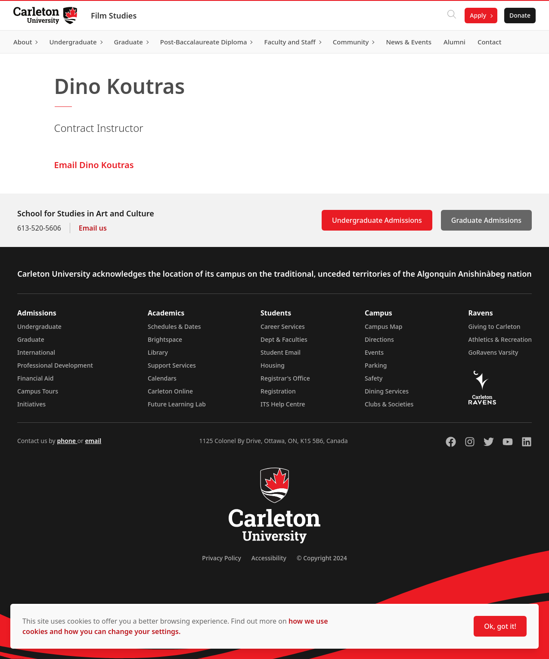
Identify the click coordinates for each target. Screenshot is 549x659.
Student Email (281, 352)
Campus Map (384, 326)
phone (67, 441)
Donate (519, 15)
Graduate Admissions (486, 220)
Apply (477, 15)
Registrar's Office (285, 378)
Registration (278, 391)
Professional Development (55, 365)
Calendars (162, 378)
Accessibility (268, 558)
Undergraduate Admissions (377, 220)
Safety (374, 378)
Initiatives (31, 404)
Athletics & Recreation (500, 339)
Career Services (283, 326)
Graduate (30, 339)
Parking (376, 365)
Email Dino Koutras (94, 165)
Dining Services (387, 391)
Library (158, 352)
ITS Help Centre (283, 404)
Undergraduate (39, 326)
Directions (379, 339)
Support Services (172, 365)
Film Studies (114, 15)
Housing (273, 365)
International (36, 352)
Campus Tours (37, 391)
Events (374, 352)
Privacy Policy (221, 558)
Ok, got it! (500, 626)
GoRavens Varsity (493, 352)
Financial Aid (35, 378)
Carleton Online (170, 391)
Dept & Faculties (284, 339)
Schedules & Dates (174, 326)
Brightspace (165, 339)
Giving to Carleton (494, 326)
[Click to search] (451, 15)
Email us (93, 228)
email (93, 441)
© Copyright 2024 (322, 558)
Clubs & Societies (389, 404)
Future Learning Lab (177, 404)
